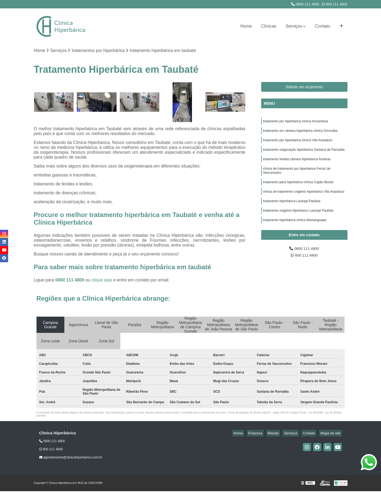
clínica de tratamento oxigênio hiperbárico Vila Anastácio (303, 199)
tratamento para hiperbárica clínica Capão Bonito (298, 189)
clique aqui (101, 280)
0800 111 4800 (305, 4)
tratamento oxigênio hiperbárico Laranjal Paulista (298, 220)
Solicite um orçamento (304, 88)
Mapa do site (332, 434)
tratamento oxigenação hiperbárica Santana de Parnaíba (304, 153)
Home (246, 26)
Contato (322, 26)
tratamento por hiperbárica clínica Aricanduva (295, 122)
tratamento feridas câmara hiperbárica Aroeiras (297, 164)
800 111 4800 (334, 4)
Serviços (294, 26)
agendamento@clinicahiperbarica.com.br (70, 458)
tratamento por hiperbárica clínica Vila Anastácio (298, 143)
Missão (282, 434)
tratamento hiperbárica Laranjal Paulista (291, 210)
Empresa (267, 434)
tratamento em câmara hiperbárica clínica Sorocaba (300, 133)
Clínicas (268, 26)
